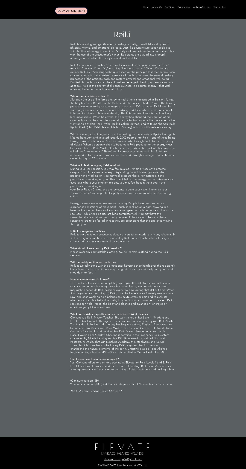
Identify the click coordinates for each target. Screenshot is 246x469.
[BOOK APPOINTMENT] (71, 11)
